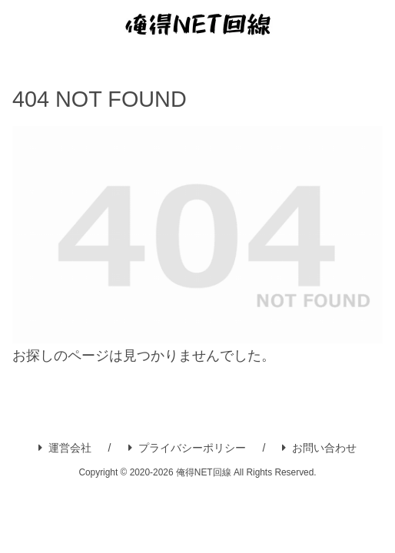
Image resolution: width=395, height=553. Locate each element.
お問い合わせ (319, 448)
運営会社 (64, 448)
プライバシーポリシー (187, 448)
